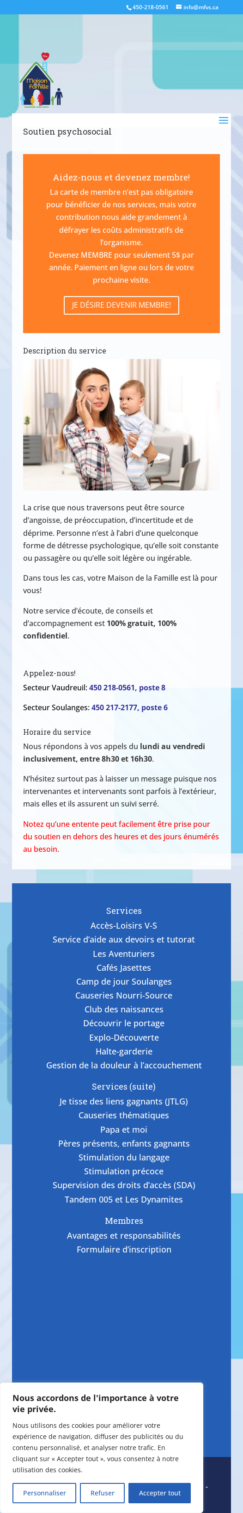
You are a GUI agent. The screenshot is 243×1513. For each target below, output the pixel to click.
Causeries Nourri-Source (123, 995)
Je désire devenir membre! (121, 305)
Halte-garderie (124, 1051)
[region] (101, 1448)
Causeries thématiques (124, 1115)
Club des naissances (124, 1009)
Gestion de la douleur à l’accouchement (124, 1065)
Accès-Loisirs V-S (124, 925)
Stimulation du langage (124, 1157)
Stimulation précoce (124, 1171)
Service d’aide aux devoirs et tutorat (124, 939)
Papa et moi (123, 1129)
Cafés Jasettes (124, 967)
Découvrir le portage (123, 1023)
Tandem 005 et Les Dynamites (124, 1199)
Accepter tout (160, 1492)
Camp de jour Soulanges (124, 981)
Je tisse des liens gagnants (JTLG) (124, 1101)
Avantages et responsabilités (124, 1235)
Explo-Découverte (124, 1037)
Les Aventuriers (124, 953)
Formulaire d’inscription (124, 1249)
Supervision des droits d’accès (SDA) (124, 1185)
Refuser (103, 1492)
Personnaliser (44, 1492)
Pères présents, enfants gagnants (124, 1143)
